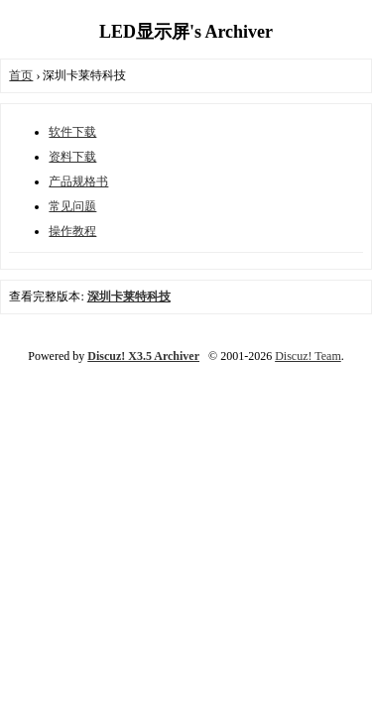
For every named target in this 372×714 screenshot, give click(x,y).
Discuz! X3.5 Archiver (143, 356)
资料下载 (72, 157)
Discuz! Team (308, 356)
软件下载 (72, 132)
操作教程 (72, 231)
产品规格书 (78, 181)
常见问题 (72, 206)
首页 (21, 75)
